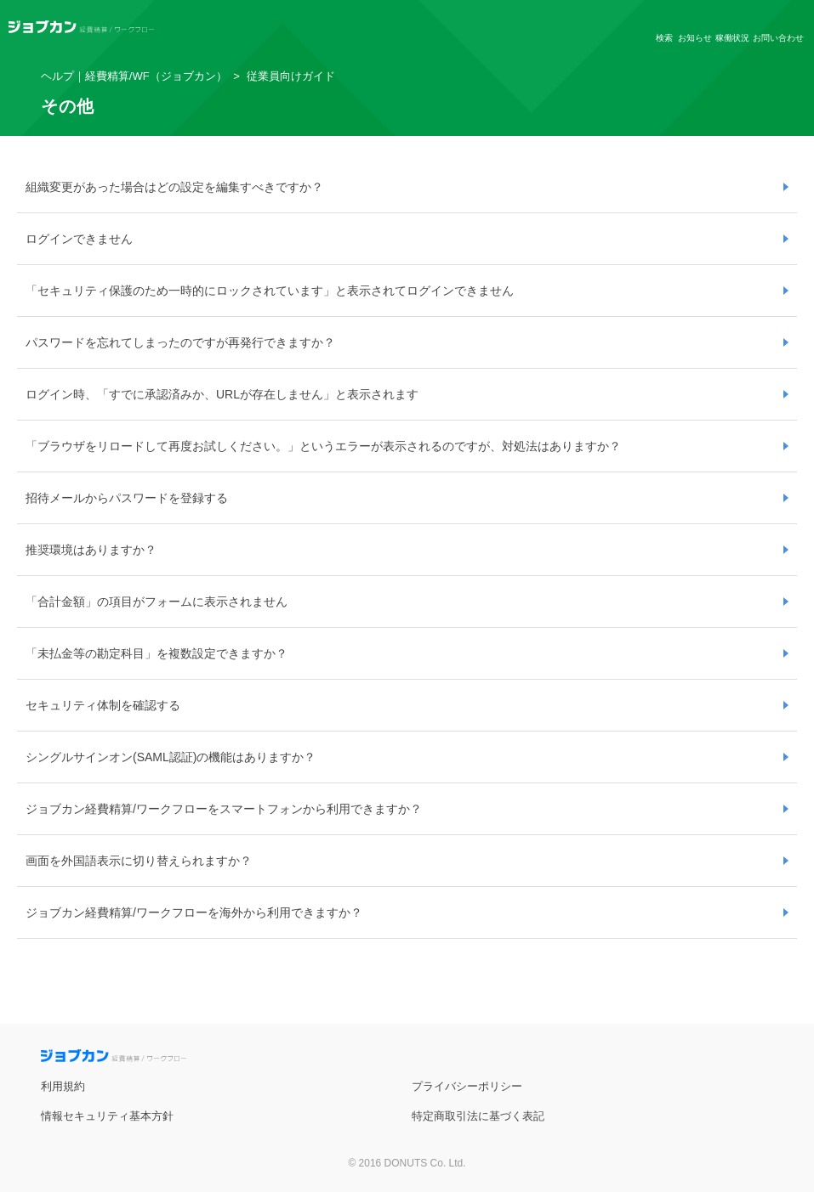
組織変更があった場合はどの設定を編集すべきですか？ (174, 187)
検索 (664, 37)
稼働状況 (732, 37)
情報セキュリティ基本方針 (107, 1116)
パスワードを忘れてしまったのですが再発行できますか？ (180, 342)
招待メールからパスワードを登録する (127, 498)
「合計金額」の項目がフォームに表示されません (156, 601)
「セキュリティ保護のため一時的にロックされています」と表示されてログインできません (270, 290)
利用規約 (63, 1086)
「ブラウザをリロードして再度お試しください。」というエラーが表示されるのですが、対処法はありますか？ (323, 446)
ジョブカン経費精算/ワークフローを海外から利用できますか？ (194, 912)
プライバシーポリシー (467, 1086)
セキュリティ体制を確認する (103, 705)
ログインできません (79, 239)
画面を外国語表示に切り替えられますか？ (139, 860)
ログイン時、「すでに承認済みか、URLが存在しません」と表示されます (222, 394)
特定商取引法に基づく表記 (478, 1116)
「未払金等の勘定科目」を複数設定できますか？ (156, 653)
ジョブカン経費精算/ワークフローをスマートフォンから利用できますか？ (224, 809)
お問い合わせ (778, 37)
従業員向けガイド (291, 76)
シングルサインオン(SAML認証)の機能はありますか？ (171, 757)
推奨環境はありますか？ (91, 549)
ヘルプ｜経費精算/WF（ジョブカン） (134, 76)
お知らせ (695, 37)
